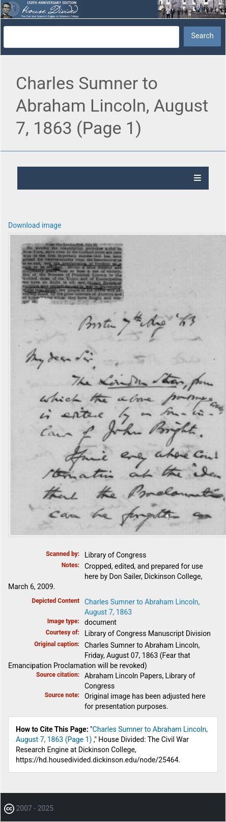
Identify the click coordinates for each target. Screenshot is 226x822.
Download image (34, 225)
